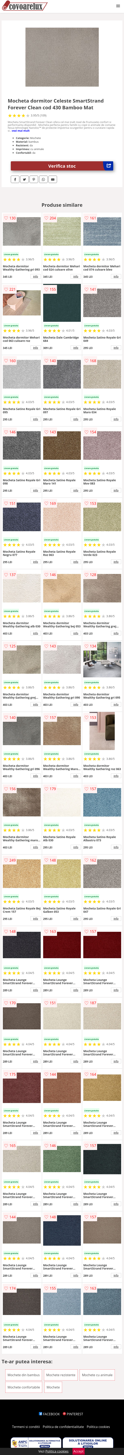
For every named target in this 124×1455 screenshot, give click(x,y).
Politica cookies (98, 1426)
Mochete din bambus (24, 1375)
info (35, 276)
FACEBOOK (49, 1414)
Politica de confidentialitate (63, 1426)
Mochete (53, 1387)
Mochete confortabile (24, 1387)
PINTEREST (73, 1414)
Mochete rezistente (60, 1375)
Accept (79, 1451)
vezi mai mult (21, 130)
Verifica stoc (80, 166)
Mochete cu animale (97, 1375)
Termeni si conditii (26, 1426)
